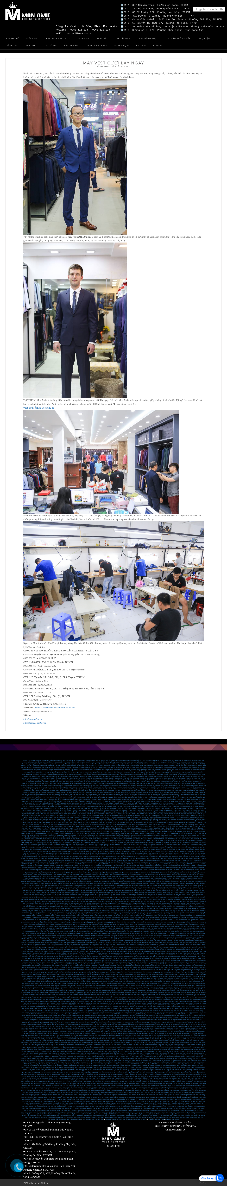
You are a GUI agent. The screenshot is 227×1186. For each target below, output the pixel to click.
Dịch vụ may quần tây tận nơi (58, 849)
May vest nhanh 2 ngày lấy (152, 874)
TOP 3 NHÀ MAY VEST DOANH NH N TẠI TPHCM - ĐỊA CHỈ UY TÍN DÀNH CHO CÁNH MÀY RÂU (113, 844)
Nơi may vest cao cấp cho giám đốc (169, 926)
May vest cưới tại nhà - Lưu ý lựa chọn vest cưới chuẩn (79, 760)
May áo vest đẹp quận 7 (49, 976)
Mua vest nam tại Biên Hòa (140, 1001)
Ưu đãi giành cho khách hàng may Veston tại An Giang (101, 1045)
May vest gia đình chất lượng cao (70, 878)
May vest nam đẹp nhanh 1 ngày (180, 913)
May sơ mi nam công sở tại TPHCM (160, 1074)
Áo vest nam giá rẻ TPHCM (191, 953)
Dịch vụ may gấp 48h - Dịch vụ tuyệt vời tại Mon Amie (171, 774)
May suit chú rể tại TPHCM (121, 906)
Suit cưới (148, 895)
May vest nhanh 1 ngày (73, 915)
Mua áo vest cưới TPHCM (187, 1004)
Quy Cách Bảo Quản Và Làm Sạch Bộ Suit (158, 772)
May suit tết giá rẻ (38, 890)
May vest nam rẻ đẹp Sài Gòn (51, 988)
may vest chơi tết (148, 888)
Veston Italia (95, 1008)
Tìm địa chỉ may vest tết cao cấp (120, 861)
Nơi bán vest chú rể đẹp (161, 1078)
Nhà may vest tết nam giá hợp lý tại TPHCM (42, 899)
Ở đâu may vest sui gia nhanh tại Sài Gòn (152, 867)
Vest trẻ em (35, 1078)
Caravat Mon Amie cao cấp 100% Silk (82, 769)
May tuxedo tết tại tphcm (125, 903)
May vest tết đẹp (131, 865)
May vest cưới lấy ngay (133, 901)
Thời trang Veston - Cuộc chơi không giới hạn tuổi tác (83, 1029)
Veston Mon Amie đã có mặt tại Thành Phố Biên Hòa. (152, 988)
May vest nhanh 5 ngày (106, 874)
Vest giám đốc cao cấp (108, 915)
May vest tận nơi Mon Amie (156, 853)
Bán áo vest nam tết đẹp (193, 858)
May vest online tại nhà (195, 847)
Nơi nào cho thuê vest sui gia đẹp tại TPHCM (186, 869)
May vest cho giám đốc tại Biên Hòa (144, 994)
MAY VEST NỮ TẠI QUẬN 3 (68, 1085)
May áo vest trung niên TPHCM (87, 1017)
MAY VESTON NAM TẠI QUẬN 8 (77, 1038)
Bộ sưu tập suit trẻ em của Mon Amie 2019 (157, 933)
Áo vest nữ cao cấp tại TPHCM (48, 1078)
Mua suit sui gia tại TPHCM (185, 1061)
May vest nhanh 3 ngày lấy (136, 874)
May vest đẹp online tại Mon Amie (73, 858)
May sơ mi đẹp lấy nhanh (37, 883)
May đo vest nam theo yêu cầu (115, 1020)
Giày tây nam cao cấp (84, 924)
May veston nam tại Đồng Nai (57, 1117)
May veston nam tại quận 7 (34, 1115)
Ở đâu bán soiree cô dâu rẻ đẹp (180, 1060)
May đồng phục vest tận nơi (140, 853)
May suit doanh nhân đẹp (165, 978)
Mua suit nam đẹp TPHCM (127, 1008)
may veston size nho (103, 1110)
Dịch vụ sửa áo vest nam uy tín (143, 956)
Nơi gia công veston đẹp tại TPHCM (85, 963)
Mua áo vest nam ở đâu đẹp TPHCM (122, 1017)
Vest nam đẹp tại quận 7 (127, 986)
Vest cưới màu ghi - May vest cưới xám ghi (169, 1088)
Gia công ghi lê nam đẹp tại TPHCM (65, 1026)
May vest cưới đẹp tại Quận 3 (51, 1036)
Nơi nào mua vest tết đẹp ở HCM (156, 858)
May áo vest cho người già (106, 1010)
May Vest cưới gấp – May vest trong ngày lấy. (156, 1090)
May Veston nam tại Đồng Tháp (108, 1111)
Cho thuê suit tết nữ (57, 910)
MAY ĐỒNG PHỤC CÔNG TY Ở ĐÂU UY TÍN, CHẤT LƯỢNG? (124, 797)
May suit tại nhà (32, 936)
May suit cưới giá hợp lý (105, 906)
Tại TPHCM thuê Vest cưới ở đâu (179, 1042)
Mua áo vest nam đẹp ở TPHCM (41, 1017)
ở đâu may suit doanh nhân (87, 892)
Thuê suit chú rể (34, 1065)
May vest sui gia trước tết (45, 872)
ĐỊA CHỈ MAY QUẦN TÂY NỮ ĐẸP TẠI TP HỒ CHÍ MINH (118, 1097)
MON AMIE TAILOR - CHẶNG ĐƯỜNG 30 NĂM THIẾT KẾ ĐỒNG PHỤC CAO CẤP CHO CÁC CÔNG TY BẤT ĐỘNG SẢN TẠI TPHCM (81, 831)
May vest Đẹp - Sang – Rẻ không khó (94, 1020)
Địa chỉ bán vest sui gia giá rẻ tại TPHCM (60, 881)
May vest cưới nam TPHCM (121, 1006)
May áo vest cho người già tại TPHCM (177, 981)
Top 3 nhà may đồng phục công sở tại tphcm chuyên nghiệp (102, 794)
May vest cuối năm (120, 901)
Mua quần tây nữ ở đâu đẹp (48, 1070)
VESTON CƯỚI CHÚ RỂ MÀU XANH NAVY (113, 1053)
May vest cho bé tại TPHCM (52, 865)
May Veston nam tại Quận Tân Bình (149, 1113)
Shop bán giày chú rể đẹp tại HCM (127, 1099)
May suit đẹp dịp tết (98, 888)
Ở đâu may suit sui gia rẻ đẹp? (161, 1060)
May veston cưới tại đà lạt (112, 1047)
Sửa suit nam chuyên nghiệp (176, 956)
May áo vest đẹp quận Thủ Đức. (56, 974)
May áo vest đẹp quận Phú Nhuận (76, 974)
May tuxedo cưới (141, 949)
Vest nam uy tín (62, 990)
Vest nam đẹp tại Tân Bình (186, 985)
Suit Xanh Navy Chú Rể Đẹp (145, 1069)
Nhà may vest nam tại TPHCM (134, 940)
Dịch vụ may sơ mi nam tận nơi (141, 849)
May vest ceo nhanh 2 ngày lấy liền (92, 913)
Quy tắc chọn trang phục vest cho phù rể (115, 776)
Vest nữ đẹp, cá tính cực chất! (123, 1079)
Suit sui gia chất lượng (58, 1063)
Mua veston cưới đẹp (152, 1015)
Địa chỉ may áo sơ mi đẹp (150, 945)
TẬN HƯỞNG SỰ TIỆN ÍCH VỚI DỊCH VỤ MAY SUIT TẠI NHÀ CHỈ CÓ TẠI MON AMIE (89, 826)
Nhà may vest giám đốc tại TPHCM (82, 922)
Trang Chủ (13, 38)
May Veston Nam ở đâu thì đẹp (84, 1044)
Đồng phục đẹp (96, 933)
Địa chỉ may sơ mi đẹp (185, 1001)
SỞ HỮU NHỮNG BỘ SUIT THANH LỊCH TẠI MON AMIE (41, 838)
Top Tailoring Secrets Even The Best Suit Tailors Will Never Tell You (116, 969)
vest (26, 1106)
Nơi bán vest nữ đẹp (188, 1079)
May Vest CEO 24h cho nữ (188, 851)
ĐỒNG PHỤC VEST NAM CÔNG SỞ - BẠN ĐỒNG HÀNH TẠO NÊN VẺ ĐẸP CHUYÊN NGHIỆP (97, 815)
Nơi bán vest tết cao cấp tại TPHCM (133, 860)
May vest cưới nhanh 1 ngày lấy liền (153, 913)
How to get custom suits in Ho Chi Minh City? (187, 969)
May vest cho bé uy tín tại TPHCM (126, 878)
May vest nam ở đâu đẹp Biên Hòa (68, 997)
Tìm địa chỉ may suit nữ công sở (154, 1056)
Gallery (141, 45)
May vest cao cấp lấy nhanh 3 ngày (88, 911)
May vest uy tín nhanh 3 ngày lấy (149, 911)
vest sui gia (161, 1104)
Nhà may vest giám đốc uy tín (187, 920)
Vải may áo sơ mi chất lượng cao (44, 965)
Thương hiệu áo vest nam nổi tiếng (93, 954)
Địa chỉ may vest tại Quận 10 (82, 931)
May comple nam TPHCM (88, 1003)
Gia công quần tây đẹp (111, 961)
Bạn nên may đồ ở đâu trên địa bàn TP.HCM (71, 1033)
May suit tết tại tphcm (160, 888)
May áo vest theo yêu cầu (192, 972)
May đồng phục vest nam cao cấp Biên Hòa (42, 994)
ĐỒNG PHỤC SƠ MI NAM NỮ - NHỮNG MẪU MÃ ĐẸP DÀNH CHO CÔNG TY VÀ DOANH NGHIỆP (160, 817)
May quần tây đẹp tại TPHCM (41, 944)
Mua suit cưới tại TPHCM (160, 899)
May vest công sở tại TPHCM (41, 911)
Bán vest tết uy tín (116, 860)
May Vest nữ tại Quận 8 (34, 1085)
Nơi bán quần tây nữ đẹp (61, 1079)
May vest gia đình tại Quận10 (91, 876)
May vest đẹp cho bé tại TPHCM (106, 878)
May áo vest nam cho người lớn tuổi (103, 1004)
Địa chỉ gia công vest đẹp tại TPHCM (39, 961)
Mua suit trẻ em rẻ (86, 1061)
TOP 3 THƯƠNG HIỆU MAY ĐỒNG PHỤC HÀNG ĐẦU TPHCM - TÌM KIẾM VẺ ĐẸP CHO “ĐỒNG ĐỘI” (139, 842)
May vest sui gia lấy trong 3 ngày (189, 872)
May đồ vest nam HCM (115, 981)
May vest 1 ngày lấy (178, 883)
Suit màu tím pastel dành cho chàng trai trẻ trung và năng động (52, 769)
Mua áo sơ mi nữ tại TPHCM (74, 1081)
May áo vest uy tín (152, 976)
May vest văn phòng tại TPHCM (146, 886)
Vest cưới (167, 913)
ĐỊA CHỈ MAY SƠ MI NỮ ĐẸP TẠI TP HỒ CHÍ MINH (151, 1097)
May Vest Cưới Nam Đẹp (187, 1094)
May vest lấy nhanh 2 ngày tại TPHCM (187, 911)
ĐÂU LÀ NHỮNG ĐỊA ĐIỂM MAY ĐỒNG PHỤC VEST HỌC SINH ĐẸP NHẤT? (116, 813)
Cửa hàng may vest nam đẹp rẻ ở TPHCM (182, 983)
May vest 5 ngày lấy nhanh (122, 883)
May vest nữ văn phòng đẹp (56, 886)
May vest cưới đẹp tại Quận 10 (69, 1036)
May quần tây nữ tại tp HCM (155, 1070)
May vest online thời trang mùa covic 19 (158, 847)
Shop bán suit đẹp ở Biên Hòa (87, 1001)
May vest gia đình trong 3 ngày (36, 876)
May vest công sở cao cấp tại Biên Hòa (99, 999)
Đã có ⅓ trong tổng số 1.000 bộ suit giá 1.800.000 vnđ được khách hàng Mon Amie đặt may (68, 767)
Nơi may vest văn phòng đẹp (112, 886)
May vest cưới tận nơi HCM (59, 936)
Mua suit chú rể (162, 1063)
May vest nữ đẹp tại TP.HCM (114, 1033)
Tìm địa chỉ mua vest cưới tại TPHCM (174, 894)
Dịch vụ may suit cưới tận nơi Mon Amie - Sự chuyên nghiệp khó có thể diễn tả (119, 760)
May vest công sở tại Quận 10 (117, 931)
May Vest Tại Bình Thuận (90, 1111)
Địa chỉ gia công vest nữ (188, 960)
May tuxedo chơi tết (38, 904)
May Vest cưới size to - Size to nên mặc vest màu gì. (92, 1051)
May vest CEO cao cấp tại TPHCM (35, 926)
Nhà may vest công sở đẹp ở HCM (135, 908)
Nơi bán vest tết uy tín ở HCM (176, 858)
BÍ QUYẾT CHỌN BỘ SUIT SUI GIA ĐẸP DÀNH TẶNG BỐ (76, 808)
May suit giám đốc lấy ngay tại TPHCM (180, 886)
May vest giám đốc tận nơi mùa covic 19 (124, 845)
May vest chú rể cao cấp (33, 903)
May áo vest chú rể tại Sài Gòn (133, 972)
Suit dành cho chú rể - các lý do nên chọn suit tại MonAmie (49, 1088)
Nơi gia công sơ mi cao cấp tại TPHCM (160, 961)
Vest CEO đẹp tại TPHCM (33, 919)
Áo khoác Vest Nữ (136, 1095)
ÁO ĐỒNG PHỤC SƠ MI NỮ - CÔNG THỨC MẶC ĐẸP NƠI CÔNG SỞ (137, 820)
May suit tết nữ (74, 904)
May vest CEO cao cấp (108, 926)
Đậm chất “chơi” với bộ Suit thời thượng (125, 788)
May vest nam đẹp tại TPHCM (72, 1015)
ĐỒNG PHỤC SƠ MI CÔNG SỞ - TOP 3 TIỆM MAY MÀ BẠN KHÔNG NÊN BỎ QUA (92, 820)
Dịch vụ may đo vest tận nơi (71, 853)
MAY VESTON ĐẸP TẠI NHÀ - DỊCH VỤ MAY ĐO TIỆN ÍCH (47, 842)
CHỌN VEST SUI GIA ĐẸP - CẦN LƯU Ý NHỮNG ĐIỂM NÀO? (123, 836)
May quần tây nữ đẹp (188, 1070)
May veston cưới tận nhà (49, 935)
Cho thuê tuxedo (46, 910)
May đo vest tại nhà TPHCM (94, 936)
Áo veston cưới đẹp (191, 956)
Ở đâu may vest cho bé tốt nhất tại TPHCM (42, 863)
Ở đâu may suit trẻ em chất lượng (88, 1060)
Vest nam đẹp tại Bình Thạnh (35, 986)
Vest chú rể (105, 894)
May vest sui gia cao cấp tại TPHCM (141, 861)
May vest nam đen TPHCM (104, 1006)
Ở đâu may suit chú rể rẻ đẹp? (36, 1061)
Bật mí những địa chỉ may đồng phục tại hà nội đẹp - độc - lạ (62, 788)
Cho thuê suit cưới (89, 910)
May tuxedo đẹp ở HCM (124, 951)
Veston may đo (154, 917)
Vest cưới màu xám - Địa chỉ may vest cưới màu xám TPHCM (138, 1088)
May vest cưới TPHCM (68, 1004)
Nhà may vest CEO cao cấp (91, 920)
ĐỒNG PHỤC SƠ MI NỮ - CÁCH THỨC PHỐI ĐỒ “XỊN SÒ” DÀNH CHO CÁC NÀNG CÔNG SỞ (52, 817)
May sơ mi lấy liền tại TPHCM (53, 883)
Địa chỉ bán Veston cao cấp (33, 1040)
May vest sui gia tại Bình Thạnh (150, 872)
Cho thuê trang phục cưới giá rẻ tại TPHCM (85, 881)
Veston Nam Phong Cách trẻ (181, 1115)
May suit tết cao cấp (60, 890)
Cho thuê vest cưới (64, 926)
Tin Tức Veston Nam (172, 1104)
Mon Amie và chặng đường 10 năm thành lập (89, 772)
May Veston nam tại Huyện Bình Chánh (59, 1113)
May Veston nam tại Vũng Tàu (181, 1111)
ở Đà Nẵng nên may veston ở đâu (55, 1049)
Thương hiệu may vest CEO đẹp (177, 919)
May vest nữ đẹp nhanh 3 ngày (108, 911)
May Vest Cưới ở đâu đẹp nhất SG (161, 1085)
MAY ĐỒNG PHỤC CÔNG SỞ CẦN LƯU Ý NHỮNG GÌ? (88, 803)
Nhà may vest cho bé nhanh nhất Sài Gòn (131, 870)
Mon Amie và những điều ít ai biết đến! (132, 770)
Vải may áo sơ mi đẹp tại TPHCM (64, 965)
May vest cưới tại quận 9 (157, 1054)
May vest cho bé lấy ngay (35, 879)
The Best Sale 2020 (58, 38)
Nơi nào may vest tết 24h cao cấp (71, 865)
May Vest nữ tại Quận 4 (155, 1083)
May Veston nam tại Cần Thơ (126, 1111)
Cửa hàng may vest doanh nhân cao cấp (93, 919)
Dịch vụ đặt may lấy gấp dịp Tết (66, 1035)
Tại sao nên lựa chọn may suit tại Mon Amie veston (69, 1031)
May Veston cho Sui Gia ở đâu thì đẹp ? (42, 1083)
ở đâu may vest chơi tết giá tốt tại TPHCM (63, 897)
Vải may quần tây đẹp (167, 965)
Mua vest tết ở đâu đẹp (139, 858)
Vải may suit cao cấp (107, 967)
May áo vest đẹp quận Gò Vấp (96, 974)
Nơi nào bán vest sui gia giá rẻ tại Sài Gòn (61, 870)
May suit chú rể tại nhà (136, 906)
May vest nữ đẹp (80, 1104)
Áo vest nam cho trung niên (87, 953)
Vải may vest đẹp (173, 967)
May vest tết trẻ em (187, 899)
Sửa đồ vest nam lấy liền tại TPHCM (171, 953)
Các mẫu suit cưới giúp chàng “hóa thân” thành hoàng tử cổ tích (100, 774)
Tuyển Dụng (122, 45)
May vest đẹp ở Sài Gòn (54, 1004)
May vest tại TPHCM (44, 936)
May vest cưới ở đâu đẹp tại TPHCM (38, 1022)
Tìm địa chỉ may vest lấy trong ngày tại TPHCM (181, 865)
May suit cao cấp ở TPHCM (36, 979)
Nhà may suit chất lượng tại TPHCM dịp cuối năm (70, 899)
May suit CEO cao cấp (183, 922)
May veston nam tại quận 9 (185, 1113)
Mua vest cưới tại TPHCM (92, 899)
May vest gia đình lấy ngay (36, 878)
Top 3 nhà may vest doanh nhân (196, 844)
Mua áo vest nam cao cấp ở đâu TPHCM (174, 1013)
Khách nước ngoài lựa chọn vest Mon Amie (182, 933)
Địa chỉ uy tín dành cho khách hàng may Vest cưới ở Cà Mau (126, 1044)
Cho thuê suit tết (108, 890)
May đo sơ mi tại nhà (100, 854)
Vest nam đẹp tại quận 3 (187, 986)
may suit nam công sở (194, 1058)
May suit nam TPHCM (84, 1008)
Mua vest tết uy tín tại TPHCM (101, 860)
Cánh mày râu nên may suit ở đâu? (146, 1031)
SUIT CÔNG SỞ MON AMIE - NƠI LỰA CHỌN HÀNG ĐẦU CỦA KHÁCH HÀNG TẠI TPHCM (70, 801)
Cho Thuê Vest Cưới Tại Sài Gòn (187, 1101)
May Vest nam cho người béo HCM (77, 983)
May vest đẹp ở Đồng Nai (172, 992)
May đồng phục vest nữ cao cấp (162, 1017)
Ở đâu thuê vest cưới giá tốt (33, 1036)
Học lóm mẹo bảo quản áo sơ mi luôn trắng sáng (139, 1028)
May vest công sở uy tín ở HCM (190, 910)
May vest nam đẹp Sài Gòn (111, 988)
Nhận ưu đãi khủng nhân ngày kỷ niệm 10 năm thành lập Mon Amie (93, 783)
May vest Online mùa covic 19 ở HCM (37, 847)
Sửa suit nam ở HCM (167, 954)
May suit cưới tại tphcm (161, 904)
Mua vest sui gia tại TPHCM (152, 870)
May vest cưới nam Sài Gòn (183, 979)
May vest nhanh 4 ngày (120, 874)
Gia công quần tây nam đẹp (181, 1026)
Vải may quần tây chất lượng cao (134, 965)
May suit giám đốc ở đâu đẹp (147, 892)
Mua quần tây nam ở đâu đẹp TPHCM (49, 1003)
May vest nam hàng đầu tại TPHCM (131, 938)
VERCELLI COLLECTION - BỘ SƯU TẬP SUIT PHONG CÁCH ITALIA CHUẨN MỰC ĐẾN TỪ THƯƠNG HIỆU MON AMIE (127, 799)
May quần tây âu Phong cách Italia (182, 1069)
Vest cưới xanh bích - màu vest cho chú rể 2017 (130, 1092)
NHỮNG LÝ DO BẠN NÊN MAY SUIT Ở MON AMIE (69, 844)
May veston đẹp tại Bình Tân (192, 1049)
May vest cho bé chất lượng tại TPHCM (76, 879)
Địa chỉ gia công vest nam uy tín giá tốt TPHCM (66, 1024)
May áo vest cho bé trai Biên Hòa (40, 995)
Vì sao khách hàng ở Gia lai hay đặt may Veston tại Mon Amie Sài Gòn (179, 1047)
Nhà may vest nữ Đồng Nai (98, 992)
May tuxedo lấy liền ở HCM (183, 947)
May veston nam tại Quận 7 (163, 929)
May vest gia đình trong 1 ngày (55, 876)
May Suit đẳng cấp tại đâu (66, 1044)
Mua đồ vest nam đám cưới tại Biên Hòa (167, 994)
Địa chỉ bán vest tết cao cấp (153, 860)
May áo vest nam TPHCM (111, 954)
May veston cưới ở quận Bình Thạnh (58, 1054)
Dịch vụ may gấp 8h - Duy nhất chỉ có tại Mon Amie (87, 776)
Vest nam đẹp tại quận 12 (51, 986)
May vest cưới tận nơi (143, 936)
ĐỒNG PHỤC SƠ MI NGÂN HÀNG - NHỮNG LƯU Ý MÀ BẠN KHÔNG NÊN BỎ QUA (105, 817)
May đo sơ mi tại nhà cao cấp (65, 854)
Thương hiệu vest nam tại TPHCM (146, 1011)
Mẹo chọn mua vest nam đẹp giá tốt (65, 1083)
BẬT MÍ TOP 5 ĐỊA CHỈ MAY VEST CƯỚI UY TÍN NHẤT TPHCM (183, 838)
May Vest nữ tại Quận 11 (170, 1083)
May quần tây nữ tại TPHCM (144, 1008)
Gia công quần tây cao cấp (95, 961)
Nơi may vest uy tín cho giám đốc (191, 926)
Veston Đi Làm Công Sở (129, 1069)
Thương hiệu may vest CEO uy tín (110, 920)
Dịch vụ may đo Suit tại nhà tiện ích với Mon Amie (48, 785)
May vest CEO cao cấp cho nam (170, 851)
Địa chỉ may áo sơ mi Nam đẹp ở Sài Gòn (93, 1095)
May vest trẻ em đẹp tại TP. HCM (148, 1033)
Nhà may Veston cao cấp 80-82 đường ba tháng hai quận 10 (140, 1040)
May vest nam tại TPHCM (55, 949)
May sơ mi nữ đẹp (32, 947)
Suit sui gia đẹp (46, 1063)
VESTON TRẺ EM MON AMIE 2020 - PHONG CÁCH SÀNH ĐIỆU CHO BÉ (180, 820)
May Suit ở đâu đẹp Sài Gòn (102, 979)
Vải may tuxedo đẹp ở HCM (52, 951)
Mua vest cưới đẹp (84, 1036)
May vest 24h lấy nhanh (52, 885)
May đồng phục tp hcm (172, 1119)
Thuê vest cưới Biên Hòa (156, 997)
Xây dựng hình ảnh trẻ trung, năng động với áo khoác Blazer (47, 792)
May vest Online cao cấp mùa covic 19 (134, 847)
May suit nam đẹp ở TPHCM (53, 979)
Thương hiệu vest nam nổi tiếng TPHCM (103, 940)
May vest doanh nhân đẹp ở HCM (95, 917)
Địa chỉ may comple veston (104, 958)
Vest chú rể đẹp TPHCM (172, 1004)
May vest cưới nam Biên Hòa (124, 994)
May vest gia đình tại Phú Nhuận (162, 876)
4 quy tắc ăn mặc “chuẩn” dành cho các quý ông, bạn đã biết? (164, 790)
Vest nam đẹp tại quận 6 (142, 986)
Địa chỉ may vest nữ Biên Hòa (180, 999)
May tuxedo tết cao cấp (165, 903)
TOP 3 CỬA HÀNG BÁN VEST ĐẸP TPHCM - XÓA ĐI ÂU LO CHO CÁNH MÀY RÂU (149, 840)
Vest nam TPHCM (37, 953)
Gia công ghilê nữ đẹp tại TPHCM (86, 1026)
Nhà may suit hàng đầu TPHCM (183, 978)
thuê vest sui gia (117, 1104)
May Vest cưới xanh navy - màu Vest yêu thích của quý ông (42, 1094)
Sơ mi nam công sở (32, 1076)
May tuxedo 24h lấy (63, 904)
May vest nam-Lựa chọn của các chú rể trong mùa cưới (107, 1028)
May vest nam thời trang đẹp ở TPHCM (150, 1019)
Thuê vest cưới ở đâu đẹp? (100, 931)
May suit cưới (149, 904)
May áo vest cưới (166, 972)
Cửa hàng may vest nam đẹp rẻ (46, 1013)
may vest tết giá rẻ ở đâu (135, 888)
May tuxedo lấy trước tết (194, 903)
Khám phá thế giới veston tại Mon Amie (137, 1035)
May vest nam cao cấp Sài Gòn (93, 988)
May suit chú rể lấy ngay (165, 906)
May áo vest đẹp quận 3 (109, 976)
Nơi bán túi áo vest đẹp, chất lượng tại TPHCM (180, 1022)
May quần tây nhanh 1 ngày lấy (152, 881)
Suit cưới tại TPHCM (158, 895)
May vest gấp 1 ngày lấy (174, 1079)
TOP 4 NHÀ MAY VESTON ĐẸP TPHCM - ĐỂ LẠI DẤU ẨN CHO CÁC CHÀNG (179, 833)
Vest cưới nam (128, 956)
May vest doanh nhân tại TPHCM (176, 928)
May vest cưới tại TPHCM (93, 901)
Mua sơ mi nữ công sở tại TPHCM (97, 1074)
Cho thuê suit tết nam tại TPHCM (73, 910)
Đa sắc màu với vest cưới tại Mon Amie (174, 1019)
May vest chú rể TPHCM (157, 1004)
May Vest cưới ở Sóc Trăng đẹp (154, 1044)
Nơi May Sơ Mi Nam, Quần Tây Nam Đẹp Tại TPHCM (112, 1083)
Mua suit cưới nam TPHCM (130, 978)
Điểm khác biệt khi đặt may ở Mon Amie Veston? (154, 765)
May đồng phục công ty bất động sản (74, 942)
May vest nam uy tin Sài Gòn (128, 988)
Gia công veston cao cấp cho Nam (128, 1024)
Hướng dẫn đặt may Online (60, 1103)
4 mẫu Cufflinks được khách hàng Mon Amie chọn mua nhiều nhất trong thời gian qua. (95, 770)
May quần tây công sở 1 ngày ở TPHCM (130, 881)
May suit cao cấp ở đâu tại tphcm (71, 894)
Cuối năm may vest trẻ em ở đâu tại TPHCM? (185, 908)
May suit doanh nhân (193, 928)
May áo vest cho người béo (138, 1006)
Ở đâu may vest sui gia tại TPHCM (129, 867)
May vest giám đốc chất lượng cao (91, 915)
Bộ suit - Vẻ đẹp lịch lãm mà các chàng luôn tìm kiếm (60, 772)
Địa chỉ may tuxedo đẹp (104, 1017)
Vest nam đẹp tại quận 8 (112, 986)
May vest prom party (137, 933)
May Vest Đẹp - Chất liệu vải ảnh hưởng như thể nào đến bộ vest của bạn (154, 1081)
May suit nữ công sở (180, 1058)
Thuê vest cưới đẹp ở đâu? (42, 1038)
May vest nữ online (188, 856)
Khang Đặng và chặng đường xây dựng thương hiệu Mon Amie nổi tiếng (115, 769)
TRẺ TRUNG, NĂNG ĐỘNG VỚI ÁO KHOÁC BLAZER (53, 815)
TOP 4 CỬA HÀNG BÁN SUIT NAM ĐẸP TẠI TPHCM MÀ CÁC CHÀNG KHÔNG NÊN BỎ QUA (150, 828)
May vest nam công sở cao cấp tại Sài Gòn (47, 985)
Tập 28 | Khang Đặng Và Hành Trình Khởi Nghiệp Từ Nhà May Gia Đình (165, 770)
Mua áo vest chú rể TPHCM (87, 1006)
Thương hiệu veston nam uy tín (122, 958)
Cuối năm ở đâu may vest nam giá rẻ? (113, 908)
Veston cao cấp (147, 938)
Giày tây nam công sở (181, 924)
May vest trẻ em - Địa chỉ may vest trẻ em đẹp (148, 1051)
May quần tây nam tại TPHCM (105, 929)
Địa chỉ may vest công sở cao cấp (39, 908)
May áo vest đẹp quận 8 (34, 976)
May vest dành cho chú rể (57, 917)
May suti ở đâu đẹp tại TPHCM (36, 1006)
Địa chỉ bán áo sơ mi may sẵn (60, 944)
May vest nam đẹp (193, 919)
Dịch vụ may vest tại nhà (156, 854)
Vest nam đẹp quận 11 (66, 986)
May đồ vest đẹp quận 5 (187, 970)
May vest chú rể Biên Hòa (156, 1001)
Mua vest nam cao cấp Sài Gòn (116, 985)
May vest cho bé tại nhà (179, 878)
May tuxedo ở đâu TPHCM (53, 1006)
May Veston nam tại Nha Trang (163, 1111)
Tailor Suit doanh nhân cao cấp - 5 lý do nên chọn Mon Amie (81, 785)
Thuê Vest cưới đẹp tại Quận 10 (123, 1042)
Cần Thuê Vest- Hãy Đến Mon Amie (131, 1106)
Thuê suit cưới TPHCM (65, 978)
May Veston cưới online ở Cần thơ (75, 1045)
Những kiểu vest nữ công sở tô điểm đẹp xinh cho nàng (186, 779)
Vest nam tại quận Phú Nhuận (113, 1117)
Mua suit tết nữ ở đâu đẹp (122, 899)
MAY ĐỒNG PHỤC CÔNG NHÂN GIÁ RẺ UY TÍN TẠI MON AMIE (170, 803)
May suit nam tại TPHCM (49, 940)
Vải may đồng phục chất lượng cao (175, 963)
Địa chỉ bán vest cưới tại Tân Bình (49, 1051)
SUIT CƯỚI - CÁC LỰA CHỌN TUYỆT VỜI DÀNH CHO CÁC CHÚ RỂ (73, 811)
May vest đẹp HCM (80, 970)
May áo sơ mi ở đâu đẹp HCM (159, 944)
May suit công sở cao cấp (180, 906)
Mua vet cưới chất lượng (128, 1036)
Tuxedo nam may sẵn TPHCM (89, 949)
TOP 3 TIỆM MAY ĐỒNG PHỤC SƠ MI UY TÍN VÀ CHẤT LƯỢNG (145, 815)
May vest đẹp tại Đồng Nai (53, 1047)
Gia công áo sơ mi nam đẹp (105, 1026)
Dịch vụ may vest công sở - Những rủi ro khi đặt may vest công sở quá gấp (91, 778)
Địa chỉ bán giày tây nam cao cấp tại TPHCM (41, 924)
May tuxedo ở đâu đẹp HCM (72, 949)
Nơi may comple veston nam (55, 958)
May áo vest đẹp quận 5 (79, 976)
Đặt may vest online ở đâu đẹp (35, 858)
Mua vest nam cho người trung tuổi (73, 1010)
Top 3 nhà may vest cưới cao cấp (34, 845)
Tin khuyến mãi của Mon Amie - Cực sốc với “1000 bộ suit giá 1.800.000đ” (51, 783)
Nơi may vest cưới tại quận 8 (173, 1054)
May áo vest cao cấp (178, 972)
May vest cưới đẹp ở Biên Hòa (95, 1049)
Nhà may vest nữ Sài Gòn (141, 1010)
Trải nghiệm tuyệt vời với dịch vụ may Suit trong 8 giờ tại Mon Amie (183, 788)
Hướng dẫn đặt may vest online (54, 858)
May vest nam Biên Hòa (190, 997)
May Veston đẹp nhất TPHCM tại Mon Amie (109, 1040)
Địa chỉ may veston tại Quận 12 (98, 1054)
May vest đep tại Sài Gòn (67, 970)
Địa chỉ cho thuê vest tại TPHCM (141, 958)
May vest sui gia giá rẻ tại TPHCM (158, 863)
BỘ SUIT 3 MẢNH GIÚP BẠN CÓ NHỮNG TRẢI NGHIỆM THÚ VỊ (117, 801)
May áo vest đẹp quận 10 (187, 974)
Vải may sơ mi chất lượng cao (182, 965)
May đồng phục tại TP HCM (114, 1119)
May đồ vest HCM (130, 1011)
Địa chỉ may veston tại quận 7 (190, 1054)
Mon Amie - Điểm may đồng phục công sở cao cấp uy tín (59, 797)
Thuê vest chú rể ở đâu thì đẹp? (124, 1078)
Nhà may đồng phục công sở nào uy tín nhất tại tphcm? (147, 785)
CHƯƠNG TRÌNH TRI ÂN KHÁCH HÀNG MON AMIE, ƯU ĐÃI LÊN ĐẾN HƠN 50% (88, 845)
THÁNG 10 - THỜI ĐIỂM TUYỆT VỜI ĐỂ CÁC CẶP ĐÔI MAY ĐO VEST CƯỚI (87, 842)
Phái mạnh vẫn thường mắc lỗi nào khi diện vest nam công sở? (151, 779)
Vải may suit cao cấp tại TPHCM (63, 967)
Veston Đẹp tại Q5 (106, 1104)
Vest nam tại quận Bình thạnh (180, 1117)
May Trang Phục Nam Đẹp (110, 1081)
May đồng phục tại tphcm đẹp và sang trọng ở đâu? (179, 792)
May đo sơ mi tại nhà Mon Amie (84, 854)
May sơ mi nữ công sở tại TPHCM (139, 1074)
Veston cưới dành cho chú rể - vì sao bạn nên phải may (142, 1053)
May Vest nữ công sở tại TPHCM (90, 1076)
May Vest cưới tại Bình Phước (95, 1047)
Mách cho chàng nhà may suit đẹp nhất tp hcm (63, 790)
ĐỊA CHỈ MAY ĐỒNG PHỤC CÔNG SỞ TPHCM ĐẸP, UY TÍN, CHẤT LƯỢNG (166, 797)
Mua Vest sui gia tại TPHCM (66, 1078)
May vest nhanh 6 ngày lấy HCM (103, 883)
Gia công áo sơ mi (136, 1026)
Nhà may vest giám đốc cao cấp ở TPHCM (69, 920)
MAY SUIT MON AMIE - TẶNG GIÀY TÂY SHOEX (73, 838)
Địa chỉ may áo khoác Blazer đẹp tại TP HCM (76, 1099)
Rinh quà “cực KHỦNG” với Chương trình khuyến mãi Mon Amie (158, 783)
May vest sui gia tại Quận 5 (113, 872)
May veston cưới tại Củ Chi (68, 1051)
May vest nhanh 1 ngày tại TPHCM (55, 915)
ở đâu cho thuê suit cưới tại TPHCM (135, 897)
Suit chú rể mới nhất (125, 1065)
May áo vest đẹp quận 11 (171, 974)
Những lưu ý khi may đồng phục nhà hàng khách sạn (115, 785)
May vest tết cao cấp (119, 865)
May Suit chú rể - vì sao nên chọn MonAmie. (172, 1053)
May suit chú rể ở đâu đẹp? (77, 1065)
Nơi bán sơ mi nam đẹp (107, 1079)
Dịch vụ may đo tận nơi (87, 853)
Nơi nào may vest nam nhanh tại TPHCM (63, 869)
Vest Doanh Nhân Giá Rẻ (113, 1069)
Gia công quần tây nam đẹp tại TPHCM (76, 961)
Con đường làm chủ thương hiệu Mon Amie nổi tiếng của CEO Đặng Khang (47, 770)
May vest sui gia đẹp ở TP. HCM (168, 1033)
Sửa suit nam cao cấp (39, 958)
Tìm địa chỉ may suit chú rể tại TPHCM (107, 895)
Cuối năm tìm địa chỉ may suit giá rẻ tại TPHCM (87, 908)
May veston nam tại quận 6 (51, 1115)
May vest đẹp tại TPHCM (39, 949)
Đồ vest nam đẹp (155, 953)
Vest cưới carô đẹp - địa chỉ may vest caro (107, 1088)
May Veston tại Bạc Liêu (101, 1044)
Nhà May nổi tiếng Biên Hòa (48, 1001)
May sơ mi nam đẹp (62, 945)
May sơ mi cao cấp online (113, 856)
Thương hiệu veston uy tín (128, 920)
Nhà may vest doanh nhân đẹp (62, 922)
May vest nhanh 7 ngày (76, 874)
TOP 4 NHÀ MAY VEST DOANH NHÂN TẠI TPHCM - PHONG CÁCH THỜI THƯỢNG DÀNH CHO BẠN (125, 833)
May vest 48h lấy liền (38, 885)
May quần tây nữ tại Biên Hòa (193, 995)
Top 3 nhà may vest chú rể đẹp (54, 845)
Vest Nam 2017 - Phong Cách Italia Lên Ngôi (180, 1106)
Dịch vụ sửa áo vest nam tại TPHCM (42, 956)
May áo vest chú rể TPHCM (70, 1006)
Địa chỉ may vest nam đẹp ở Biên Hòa (140, 999)
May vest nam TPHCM (118, 979)
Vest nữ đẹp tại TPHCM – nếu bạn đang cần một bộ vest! (53, 1074)
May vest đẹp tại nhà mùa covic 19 (173, 845)
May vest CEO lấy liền (127, 917)
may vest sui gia (128, 1104)
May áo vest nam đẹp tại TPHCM (191, 958)
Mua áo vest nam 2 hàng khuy (52, 1019)
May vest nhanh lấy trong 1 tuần (47, 874)
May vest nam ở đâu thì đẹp (184, 1003)
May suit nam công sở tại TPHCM (164, 1058)
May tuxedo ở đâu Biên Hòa (75, 995)
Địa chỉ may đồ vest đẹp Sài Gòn (124, 970)
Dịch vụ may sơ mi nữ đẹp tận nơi (121, 849)
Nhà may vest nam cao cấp (170, 985)
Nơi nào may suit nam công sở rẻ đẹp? (64, 1058)
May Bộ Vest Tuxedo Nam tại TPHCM (121, 1110)
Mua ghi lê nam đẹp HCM (184, 1010)
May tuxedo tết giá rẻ (139, 903)
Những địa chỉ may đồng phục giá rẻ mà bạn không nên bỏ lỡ (103, 795)
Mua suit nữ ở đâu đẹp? (183, 1065)
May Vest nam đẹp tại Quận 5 (41, 1056)
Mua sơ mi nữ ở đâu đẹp (82, 1070)
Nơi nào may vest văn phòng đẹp (174, 885)
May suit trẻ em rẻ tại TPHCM (130, 1061)
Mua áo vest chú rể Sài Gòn (149, 979)
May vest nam (173, 1078)
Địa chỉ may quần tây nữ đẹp (35, 942)
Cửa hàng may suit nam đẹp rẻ (148, 978)
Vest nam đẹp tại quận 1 (34, 988)
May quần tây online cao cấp (46, 856)
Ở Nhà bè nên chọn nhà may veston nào (136, 1049)
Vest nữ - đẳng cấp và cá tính (150, 1079)
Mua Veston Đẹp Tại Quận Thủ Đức (90, 1108)
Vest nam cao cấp (192, 945)
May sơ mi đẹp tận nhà (113, 854)
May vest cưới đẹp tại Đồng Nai (114, 1049)
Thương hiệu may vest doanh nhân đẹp (155, 919)
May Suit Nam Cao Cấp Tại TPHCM (53, 1067)
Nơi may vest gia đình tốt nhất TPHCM (86, 870)
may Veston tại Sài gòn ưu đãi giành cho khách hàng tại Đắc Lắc (139, 1047)
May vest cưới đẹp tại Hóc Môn (158, 1049)
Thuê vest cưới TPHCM (91, 1010)
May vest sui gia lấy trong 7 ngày (169, 872)
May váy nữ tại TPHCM (156, 1010)
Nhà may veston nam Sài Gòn (86, 958)
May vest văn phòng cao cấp (94, 886)
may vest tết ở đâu (121, 888)
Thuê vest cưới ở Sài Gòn (157, 981)
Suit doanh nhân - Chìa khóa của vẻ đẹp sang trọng (111, 767)
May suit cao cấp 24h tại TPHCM (91, 894)
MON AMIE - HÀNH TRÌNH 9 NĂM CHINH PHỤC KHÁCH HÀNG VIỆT (69, 819)
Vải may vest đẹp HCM (139, 967)
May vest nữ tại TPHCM (175, 931)
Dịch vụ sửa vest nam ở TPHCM (139, 953)
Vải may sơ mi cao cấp (33, 967)
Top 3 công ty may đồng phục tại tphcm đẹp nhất (108, 786)
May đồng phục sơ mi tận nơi (103, 853)
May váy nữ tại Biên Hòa (141, 997)
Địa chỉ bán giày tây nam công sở (164, 924)
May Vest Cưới (47, 1103)
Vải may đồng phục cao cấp (195, 963)
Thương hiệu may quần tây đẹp (54, 942)
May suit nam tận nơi (134, 935)
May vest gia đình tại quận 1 (35, 865)
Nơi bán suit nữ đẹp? (156, 1065)
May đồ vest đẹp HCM (98, 972)
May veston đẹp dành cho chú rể (136, 922)
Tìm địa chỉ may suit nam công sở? (174, 1056)
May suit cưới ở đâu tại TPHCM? (178, 904)
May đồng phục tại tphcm (96, 1086)
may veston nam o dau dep (68, 1110)
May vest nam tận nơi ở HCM (76, 936)
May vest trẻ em (94, 944)
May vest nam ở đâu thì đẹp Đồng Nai (164, 990)
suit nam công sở (32, 1060)
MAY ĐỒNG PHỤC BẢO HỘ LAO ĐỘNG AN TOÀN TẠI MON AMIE (124, 806)
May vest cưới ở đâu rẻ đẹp (92, 1019)
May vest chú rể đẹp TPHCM (155, 1006)
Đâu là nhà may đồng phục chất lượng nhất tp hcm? (81, 792)
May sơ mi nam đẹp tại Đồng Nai (79, 992)
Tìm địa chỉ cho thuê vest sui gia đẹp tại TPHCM (79, 867)
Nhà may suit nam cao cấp (105, 1015)
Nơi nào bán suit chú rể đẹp (176, 1063)
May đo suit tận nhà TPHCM (184, 935)
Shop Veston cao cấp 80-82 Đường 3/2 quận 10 (172, 1040)
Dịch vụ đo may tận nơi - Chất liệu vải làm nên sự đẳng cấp (45, 761)
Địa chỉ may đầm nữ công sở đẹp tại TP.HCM (103, 1099)
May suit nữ (89, 1067)
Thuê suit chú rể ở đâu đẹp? (82, 1063)
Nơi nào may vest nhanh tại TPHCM (40, 869)
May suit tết (71, 888)
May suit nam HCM (97, 978)
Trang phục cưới (183, 861)
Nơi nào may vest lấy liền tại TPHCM (112, 869)
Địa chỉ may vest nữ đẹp (195, 1076)
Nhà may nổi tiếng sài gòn (121, 1015)
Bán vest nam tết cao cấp (32, 861)
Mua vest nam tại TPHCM (104, 1003)
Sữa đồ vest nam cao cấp (119, 960)
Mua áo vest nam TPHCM (89, 1015)
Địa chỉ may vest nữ (180, 938)
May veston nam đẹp (120, 922)
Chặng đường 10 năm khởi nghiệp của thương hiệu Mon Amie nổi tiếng (124, 772)
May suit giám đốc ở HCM (104, 928)
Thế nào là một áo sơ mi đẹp (185, 1081)
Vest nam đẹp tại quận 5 (157, 986)
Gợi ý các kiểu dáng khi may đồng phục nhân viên (135, 794)
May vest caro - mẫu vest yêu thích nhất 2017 (80, 1088)
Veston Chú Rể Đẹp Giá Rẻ (163, 1069)
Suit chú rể (168, 895)
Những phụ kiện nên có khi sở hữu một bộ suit (76, 933)
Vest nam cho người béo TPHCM (74, 1011)
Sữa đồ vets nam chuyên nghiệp (73, 960)
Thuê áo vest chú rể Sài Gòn (114, 972)
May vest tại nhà (169, 854)
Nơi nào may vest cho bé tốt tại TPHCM (136, 869)
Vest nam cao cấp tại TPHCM (79, 926)
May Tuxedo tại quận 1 (113, 1056)
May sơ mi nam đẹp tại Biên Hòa (189, 994)
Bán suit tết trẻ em (139, 890)
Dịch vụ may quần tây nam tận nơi (39, 849)
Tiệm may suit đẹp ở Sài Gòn (47, 1028)
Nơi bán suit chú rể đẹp (115, 1063)
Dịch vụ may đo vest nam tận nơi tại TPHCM (105, 851)
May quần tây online (76, 856)
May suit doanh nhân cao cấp (34, 1015)
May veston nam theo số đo (141, 1110)
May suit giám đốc (118, 928)
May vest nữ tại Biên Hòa (32, 1001)
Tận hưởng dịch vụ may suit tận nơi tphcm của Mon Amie (81, 763)
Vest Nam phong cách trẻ (93, 1104)
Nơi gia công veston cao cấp (45, 963)
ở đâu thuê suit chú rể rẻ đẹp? (55, 1061)
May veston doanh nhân (70, 928)
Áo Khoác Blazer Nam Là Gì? (153, 1101)
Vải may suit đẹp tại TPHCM (81, 967)
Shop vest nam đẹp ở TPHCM (124, 1010)
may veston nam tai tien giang (144, 1111)
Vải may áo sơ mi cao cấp (82, 965)
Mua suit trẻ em (97, 1061)
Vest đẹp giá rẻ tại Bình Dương (188, 1108)
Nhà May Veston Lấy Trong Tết (36, 978)
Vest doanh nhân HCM (33, 981)
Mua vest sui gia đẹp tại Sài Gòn (170, 870)
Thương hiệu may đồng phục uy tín (115, 942)
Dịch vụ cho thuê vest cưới (112, 1106)
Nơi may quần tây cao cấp (164, 940)
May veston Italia (188, 1008)
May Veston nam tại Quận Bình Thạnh (105, 1113)
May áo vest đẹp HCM (39, 974)
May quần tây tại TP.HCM (130, 1033)
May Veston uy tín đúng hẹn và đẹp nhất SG (173, 1038)
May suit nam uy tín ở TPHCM (71, 979)
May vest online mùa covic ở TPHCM (59, 847)
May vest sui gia (71, 917)
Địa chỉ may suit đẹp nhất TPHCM (100, 1090)
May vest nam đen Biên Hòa (64, 994)
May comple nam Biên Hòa (104, 997)
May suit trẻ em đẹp (163, 1061)
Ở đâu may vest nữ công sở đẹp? (49, 1076)
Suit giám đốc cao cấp (191, 890)
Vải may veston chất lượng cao (123, 967)
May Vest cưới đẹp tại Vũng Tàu (36, 1047)
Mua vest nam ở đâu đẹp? (113, 1070)
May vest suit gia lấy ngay (188, 870)
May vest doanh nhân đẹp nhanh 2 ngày (68, 913)
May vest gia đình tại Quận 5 (109, 876)
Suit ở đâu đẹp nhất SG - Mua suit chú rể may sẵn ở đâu (61, 1069)
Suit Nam (127, 1095)
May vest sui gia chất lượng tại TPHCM (120, 863)
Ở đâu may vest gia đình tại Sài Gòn (176, 867)
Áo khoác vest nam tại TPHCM (168, 945)
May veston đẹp (122, 949)
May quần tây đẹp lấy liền (187, 881)
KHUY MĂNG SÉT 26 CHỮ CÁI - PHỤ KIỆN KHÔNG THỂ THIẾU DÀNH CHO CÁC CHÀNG (163, 801)
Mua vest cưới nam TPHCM (57, 1008)
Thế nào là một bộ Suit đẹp (102, 1085)
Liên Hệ (158, 45)
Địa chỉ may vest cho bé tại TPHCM (37, 881)
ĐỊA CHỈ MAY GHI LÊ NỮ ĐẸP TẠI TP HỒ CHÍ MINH (85, 1097)
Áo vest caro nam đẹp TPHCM (162, 1008)
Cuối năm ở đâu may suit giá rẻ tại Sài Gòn (158, 908)
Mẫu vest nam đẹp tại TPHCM (52, 953)
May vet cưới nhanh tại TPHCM (161, 1036)
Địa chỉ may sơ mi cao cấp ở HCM (179, 944)
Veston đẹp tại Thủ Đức (72, 1108)
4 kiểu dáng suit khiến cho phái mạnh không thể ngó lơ (107, 781)
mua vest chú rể (45, 407)
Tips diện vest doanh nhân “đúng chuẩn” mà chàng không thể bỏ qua (70, 781)
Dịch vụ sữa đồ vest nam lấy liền (155, 960)
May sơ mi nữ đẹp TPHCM (95, 945)
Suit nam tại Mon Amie (187, 1067)
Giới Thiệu (32, 38)
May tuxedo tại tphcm (180, 903)
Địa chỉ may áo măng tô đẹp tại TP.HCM (54, 1101)
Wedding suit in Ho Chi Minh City (86, 969)
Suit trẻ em (173, 1061)
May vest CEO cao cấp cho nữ (151, 851)
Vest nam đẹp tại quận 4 (172, 986)
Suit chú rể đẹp (136, 1065)
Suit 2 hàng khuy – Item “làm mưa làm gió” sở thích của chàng (96, 790)
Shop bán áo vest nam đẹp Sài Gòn (95, 985)
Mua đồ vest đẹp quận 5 (171, 970)
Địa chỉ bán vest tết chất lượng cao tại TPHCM (63, 860)
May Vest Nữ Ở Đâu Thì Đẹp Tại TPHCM (167, 1094)
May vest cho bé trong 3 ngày (162, 878)
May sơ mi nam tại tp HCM (48, 1072)
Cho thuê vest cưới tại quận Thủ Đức (53, 1108)
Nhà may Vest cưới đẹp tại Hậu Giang (154, 1045)
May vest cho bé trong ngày (145, 878)
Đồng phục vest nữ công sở (35, 951)
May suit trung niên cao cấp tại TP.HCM (183, 1029)
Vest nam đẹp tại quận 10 (81, 986)
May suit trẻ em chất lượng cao (112, 1061)
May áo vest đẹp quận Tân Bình (115, 974)
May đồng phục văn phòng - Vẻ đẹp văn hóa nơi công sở (113, 792)
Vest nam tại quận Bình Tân (147, 1117)
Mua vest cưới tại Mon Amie (59, 1038)
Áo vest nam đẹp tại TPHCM (112, 938)
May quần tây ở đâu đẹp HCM (95, 942)
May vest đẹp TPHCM (93, 970)
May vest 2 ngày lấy (166, 883)
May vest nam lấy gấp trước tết (85, 1035)
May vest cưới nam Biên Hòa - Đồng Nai (152, 992)
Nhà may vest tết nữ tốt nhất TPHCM (177, 897)
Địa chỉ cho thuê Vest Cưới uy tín (158, 1042)
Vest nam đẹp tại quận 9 (97, 986)
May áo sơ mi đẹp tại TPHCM (172, 958)
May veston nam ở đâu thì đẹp (85, 1106)
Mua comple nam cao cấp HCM (114, 1011)
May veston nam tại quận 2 (117, 1115)
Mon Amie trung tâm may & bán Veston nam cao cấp (80, 1040)
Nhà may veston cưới (70, 958)
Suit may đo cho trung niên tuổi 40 (161, 1029)
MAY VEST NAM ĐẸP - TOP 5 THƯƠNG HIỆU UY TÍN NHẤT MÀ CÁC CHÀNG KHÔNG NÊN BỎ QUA (93, 835)
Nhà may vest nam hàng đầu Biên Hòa (60, 999)
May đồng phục (127, 1119)
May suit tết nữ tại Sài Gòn (103, 904)
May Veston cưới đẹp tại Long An (75, 1049)
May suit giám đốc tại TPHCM (129, 892)
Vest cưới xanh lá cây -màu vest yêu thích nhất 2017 (160, 1092)
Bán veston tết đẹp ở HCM (169, 860)
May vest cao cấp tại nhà (182, 854)
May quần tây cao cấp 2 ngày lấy (108, 881)
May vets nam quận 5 (54, 938)
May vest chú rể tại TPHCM (178, 901)
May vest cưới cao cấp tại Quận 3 (77, 1056)
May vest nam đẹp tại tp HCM (107, 1072)
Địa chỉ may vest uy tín (39, 970)
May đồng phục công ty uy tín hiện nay (136, 928)
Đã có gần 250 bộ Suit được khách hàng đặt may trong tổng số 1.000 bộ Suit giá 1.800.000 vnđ (54, 774)
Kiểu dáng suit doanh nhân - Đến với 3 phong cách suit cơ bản (142, 781)
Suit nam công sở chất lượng (85, 1058)
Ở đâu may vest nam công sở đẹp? (70, 1076)
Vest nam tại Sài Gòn (150, 940)
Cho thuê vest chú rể (34, 910)
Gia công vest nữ (195, 1026)
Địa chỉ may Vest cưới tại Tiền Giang (177, 1045)
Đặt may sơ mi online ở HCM (129, 856)
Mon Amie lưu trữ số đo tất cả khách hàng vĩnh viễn (110, 1035)
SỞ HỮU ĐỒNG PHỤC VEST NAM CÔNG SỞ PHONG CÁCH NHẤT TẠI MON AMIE (68, 813)
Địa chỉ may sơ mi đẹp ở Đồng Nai (59, 992)
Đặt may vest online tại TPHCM (93, 858)
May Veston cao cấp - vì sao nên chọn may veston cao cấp (98, 1092)
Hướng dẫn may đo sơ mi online (148, 856)
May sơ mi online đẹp (165, 856)
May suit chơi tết (110, 888)
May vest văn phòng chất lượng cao (75, 886)
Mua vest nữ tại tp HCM (32, 1070)
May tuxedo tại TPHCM (183, 949)
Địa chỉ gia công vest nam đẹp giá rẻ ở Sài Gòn (110, 1022)
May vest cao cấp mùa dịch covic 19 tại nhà (149, 845)
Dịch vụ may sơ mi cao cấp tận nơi (78, 849)
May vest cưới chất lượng (178, 1036)
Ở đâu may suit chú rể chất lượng (68, 1060)
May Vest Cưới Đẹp (52, 1095)
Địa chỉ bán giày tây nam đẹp (100, 924)
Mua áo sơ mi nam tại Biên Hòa (106, 994)
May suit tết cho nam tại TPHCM (121, 904)
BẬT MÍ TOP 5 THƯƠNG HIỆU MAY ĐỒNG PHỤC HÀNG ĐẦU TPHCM (143, 838)
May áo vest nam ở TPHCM (140, 1004)
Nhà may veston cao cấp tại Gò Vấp (36, 1054)
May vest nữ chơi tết (35, 901)
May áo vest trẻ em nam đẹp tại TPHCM (145, 1104)
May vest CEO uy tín (52, 926)
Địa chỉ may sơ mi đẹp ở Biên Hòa (174, 995)
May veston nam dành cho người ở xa (71, 1111)
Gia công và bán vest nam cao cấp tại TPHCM (152, 1024)
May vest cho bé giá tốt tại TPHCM (54, 879)
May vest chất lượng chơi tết (58, 888)
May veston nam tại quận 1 (134, 1115)
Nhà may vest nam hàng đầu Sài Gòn (138, 983)
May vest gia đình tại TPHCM (73, 876)
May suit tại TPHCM (87, 979)
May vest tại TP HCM (98, 1119)
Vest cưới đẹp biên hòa (171, 1001)
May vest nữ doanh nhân (113, 919)
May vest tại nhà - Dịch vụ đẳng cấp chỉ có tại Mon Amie (183, 763)
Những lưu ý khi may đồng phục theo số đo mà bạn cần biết (157, 778)
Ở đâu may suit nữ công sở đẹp (104, 1058)
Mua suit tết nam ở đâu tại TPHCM (141, 899)
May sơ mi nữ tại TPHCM (32, 1072)
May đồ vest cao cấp (85, 972)
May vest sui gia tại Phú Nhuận (131, 872)
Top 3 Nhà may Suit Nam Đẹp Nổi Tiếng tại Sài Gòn (43, 1044)
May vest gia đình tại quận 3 (127, 876)
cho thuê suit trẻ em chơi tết (94, 890)
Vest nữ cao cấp (108, 945)
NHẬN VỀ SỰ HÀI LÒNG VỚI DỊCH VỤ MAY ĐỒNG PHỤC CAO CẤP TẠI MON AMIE (117, 804)
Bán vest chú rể (135, 910)
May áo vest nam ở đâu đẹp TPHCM (79, 981)
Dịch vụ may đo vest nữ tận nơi (82, 851)
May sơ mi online (177, 856)
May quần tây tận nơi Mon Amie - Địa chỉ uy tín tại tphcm (150, 761)
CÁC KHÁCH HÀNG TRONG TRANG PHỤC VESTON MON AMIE (166, 822)
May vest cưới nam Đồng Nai (39, 992)
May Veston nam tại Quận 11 (168, 1113)
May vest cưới (81, 901)
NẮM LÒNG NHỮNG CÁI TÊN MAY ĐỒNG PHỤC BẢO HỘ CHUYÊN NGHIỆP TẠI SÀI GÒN (171, 806)
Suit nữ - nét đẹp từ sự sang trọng (170, 1067)
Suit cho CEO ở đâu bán (48, 892)
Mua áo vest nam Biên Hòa (120, 999)
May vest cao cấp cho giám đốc (109, 1008)
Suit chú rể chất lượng (112, 1065)
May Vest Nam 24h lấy (35, 1103)
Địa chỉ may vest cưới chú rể (109, 1019)
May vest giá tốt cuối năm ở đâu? (51, 901)
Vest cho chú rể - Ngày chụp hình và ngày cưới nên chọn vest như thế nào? (150, 776)
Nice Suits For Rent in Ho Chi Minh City (136, 974)
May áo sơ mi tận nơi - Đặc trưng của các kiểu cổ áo (79, 761)
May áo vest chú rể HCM (133, 979)
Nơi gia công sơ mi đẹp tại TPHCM (182, 961)
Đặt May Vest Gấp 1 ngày (170, 1101)
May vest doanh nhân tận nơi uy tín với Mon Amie (157, 760)
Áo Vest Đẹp (187, 976)
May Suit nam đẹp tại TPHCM (125, 1067)
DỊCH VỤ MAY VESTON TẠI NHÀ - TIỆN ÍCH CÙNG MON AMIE (133, 826)
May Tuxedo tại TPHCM (93, 951)
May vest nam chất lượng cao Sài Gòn (72, 988)
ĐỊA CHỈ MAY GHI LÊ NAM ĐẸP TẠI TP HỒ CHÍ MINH (53, 1097)
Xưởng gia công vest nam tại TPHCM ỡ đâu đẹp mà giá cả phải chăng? (145, 1022)
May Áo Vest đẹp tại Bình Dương (86, 1083)
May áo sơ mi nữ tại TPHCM (185, 1015)
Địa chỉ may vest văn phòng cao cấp (104, 885)
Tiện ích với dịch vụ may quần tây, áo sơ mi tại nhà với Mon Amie (114, 761)
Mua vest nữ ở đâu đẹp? (97, 1070)
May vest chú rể (164, 901)
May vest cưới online (108, 901)
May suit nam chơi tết (138, 904)
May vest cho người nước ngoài (100, 935)
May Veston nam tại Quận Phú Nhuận (82, 1113)
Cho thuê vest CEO (36, 853)
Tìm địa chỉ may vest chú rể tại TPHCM (39, 895)
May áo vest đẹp (163, 976)
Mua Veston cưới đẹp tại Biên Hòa (68, 1001)
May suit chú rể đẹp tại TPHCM (82, 978)
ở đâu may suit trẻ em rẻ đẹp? (108, 1060)
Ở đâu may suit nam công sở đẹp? (124, 1058)
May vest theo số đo (173, 1110)
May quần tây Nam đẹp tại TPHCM (69, 1095)
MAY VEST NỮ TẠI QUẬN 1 (85, 1085)
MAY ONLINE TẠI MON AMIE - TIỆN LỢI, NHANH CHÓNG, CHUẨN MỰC (173, 808)
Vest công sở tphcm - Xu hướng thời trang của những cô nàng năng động (70, 779)
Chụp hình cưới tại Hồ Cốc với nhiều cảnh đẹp (156, 1103)
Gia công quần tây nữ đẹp (164, 1026)
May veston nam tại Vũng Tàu (94, 1117)
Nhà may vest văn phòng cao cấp (36, 886)
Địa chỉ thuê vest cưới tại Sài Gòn (159, 1035)
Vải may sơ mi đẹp (46, 967)
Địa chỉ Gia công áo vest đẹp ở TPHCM (42, 1026)
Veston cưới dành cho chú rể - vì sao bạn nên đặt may (76, 1094)
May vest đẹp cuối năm (69, 901)
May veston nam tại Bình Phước (38, 1117)
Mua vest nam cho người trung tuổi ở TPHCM (136, 981)
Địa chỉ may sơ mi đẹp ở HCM (77, 945)
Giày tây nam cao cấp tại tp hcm (190, 1099)
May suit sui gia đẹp (35, 1063)
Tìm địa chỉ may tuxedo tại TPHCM (61, 895)
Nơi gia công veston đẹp (136, 963)
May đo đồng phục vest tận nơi (122, 853)
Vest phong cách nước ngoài (110, 1108)
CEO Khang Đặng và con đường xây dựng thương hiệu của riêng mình (157, 769)
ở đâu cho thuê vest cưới (117, 897)
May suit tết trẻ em (198, 886)
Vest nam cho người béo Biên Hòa (123, 997)
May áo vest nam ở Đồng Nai (115, 992)
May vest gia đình (183, 874)
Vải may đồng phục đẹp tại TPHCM (154, 963)
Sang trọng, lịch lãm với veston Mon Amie (155, 931)
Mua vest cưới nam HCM (48, 981)
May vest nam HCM (62, 981)
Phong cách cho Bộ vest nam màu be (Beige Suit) (129, 1101)
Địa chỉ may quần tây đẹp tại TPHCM (137, 942)
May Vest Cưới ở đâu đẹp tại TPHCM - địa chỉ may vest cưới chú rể (130, 1085)
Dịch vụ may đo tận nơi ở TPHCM (52, 853)
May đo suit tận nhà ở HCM (118, 935)
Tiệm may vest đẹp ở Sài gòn (37, 1004)
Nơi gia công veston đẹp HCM (105, 963)
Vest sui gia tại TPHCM (124, 933)
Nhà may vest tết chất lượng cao (49, 861)
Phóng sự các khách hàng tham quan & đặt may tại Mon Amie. (145, 767)
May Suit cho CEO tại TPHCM (52, 894)
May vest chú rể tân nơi (34, 935)
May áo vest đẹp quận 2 (124, 976)
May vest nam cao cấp (131, 1020)
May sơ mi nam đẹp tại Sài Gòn (188, 1011)
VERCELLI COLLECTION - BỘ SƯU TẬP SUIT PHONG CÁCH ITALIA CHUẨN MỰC (115, 819)
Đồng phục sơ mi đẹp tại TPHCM (37, 938)
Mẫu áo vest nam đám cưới (70, 953)
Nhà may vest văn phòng (129, 886)
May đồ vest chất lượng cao (53, 972)
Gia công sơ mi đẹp (30, 963)
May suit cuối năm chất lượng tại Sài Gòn (48, 906)
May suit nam (81, 917)
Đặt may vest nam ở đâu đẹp (40, 954)
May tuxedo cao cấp (50, 904)
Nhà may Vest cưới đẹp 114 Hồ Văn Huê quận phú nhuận (50, 1042)
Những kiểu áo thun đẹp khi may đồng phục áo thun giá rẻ (181, 785)
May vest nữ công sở (174, 888)
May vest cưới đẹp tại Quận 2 (96, 1056)
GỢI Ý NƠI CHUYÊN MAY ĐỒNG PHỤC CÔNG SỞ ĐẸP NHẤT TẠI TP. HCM (160, 811)
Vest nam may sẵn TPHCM (185, 951)
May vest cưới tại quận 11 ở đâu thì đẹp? (120, 1054)
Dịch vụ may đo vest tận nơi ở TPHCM (130, 851)
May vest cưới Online (193, 1036)
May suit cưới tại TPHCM (137, 1015)
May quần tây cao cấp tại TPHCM (189, 942)
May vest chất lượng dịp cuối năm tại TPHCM (70, 903)
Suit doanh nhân (177, 1008)
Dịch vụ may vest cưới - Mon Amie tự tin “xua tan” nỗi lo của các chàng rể (48, 778)
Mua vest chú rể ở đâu (107, 899)
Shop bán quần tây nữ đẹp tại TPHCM (36, 1081)
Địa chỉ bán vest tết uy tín (185, 860)
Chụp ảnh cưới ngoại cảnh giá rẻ (180, 1103)
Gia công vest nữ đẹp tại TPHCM (85, 1022)
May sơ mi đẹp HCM (61, 947)
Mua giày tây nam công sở (146, 924)
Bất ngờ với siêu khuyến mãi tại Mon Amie (126, 783)
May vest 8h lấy (119, 879)
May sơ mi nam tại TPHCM (84, 938)
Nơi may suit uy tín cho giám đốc (125, 926)
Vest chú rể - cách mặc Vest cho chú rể (174, 1051)
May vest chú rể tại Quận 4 (59, 1056)
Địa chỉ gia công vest (57, 961)
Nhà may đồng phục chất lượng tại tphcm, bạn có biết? (173, 786)
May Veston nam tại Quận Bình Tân (127, 1113)
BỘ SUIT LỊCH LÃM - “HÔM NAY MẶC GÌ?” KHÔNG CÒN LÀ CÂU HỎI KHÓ (175, 826)
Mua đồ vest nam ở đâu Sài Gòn (159, 983)
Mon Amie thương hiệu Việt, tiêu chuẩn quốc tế (170, 1031)
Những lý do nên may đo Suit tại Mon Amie (150, 788)
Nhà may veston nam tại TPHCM (103, 922)
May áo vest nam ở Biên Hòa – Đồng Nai (110, 990)
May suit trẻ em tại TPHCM (148, 1061)
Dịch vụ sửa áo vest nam (160, 956)
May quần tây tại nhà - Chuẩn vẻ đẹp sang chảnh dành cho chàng (45, 763)
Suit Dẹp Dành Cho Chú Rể (150, 1095)
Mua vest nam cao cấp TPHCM (53, 1015)
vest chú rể (29, 407)
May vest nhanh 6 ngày (91, 874)
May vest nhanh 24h (63, 874)
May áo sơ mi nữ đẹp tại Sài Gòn (139, 944)
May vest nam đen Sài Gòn (166, 979)
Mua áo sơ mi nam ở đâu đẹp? (92, 1081)
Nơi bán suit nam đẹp (169, 1065)
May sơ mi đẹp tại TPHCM (47, 929)
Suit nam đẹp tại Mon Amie (151, 1067)
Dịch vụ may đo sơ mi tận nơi (159, 849)
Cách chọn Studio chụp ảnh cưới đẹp (131, 1103)
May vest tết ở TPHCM (88, 865)
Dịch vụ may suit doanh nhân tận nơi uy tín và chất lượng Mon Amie (42, 760)
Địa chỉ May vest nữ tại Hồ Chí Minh (63, 1104)
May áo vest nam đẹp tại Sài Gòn (135, 985)
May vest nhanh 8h (130, 879)
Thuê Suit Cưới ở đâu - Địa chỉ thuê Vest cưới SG (186, 1085)
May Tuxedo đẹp (149, 951)
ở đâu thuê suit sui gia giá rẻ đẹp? (142, 1060)
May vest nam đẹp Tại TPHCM (148, 1020)
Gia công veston (33, 1028)
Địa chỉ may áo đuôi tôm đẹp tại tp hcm (169, 1099)
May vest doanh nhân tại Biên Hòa (107, 1001)
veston (31, 1106)
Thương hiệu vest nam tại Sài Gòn (116, 983)
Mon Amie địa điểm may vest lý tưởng (85, 929)
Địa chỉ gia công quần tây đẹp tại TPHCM (178, 1024)
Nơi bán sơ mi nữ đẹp (92, 1079)
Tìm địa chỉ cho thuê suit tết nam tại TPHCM (132, 895)
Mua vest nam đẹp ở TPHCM (58, 954)
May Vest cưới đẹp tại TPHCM (149, 901)
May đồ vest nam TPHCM (108, 951)
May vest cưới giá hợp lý (122, 929)
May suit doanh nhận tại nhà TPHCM (164, 935)
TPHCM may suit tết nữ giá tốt (135, 894)
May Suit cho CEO (37, 894)
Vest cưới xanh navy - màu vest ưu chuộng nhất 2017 (54, 1053)
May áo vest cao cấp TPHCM (151, 972)
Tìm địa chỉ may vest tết (42, 888)
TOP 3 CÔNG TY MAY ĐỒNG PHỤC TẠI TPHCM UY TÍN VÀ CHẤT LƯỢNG (141, 810)
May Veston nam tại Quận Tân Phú (37, 1113)
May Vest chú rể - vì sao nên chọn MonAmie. (142, 1094)
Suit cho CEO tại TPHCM (33, 892)
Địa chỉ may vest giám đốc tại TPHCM (45, 920)
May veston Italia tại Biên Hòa (48, 997)
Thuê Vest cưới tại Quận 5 (140, 1042)
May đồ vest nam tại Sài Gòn (97, 983)
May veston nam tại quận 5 (68, 1115)
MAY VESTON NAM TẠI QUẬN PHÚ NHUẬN (121, 1038)
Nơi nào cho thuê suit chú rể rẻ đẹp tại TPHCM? (54, 1065)
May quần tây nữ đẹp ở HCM (157, 942)
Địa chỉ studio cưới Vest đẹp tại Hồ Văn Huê (80, 1042)
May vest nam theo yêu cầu (99, 981)
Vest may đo (82, 1013)
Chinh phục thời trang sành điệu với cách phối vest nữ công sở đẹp (112, 779)
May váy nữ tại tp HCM (128, 1070)
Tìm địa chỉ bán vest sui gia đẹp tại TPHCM (165, 861)
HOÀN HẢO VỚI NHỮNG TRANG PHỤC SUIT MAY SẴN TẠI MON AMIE (116, 808)
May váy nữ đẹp (141, 1070)
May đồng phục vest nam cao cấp (63, 931)
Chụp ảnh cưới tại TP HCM (156, 1119)
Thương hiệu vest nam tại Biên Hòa (38, 999)
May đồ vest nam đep (157, 970)
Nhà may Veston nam (35, 1108)
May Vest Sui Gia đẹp (99, 1078)
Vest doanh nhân (169, 938)
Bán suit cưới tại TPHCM (156, 910)
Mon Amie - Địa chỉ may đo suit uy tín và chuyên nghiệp (185, 765)
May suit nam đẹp (158, 938)
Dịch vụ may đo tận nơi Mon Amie (62, 851)
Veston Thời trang (184, 1104)
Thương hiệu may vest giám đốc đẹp (132, 919)
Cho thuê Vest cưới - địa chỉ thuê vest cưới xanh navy (42, 1090)
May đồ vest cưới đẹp (107, 970)
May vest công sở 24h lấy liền (76, 890)
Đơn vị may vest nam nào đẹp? (180, 1020)
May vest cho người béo (55, 1010)
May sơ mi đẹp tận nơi (49, 854)
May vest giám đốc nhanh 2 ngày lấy (130, 913)
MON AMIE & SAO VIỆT (144, 808)
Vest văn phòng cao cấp (139, 885)
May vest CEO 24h (151, 915)
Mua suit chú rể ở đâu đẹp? (99, 1063)
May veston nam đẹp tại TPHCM (119, 924)
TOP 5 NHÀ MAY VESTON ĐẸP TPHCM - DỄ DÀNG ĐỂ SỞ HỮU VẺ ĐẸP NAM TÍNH (99, 840)
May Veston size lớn (53, 1111)
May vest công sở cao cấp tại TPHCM (132, 1013)
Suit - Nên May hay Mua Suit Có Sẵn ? (102, 1101)
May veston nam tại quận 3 (100, 1115)
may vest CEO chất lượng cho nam (41, 851)
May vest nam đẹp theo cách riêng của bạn (141, 1072)
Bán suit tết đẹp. (150, 890)
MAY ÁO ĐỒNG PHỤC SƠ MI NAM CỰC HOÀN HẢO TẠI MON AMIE (82, 822)
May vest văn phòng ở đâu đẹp (84, 885)
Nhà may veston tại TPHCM (115, 956)
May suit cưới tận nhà (147, 935)
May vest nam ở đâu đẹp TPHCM (136, 1003)
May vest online (107, 858)
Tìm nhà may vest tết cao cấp (153, 894)
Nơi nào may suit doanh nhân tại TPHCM (108, 892)
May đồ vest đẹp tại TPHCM (70, 972)
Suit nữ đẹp (139, 1067)
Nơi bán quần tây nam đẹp (77, 1079)
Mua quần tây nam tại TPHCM (56, 1081)
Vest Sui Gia (110, 1078)
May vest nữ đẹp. (122, 1072)
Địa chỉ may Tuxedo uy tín (68, 951)
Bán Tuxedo (144, 910)
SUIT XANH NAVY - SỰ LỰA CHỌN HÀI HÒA (38, 811)
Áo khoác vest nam (101, 953)
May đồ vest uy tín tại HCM (36, 972)
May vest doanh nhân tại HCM (156, 928)
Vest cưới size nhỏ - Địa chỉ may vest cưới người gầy (74, 1090)
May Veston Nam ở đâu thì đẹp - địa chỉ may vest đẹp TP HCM (69, 1086)
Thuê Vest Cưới (99, 1106)
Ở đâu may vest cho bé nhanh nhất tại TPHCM (68, 863)
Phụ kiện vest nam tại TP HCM (53, 1099)
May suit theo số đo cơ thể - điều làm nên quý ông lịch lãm (118, 1031)
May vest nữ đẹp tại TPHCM (90, 1072)
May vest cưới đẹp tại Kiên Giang (174, 1044)
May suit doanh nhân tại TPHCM (180, 892)
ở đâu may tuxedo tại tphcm (84, 897)
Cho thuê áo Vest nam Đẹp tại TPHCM (130, 1108)
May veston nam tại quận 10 (151, 1115)
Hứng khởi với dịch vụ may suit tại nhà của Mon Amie (150, 763)
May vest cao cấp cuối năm (92, 903)
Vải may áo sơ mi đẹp (97, 965)
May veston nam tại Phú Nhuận (79, 1054)
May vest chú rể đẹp (106, 944)
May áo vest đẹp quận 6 (64, 976)
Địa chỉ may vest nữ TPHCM (167, 1015)
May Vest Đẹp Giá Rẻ (125, 1081)
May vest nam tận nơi (156, 936)
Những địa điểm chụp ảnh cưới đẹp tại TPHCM (83, 1103)
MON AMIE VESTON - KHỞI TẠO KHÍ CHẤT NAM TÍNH (105, 838)
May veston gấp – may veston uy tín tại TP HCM (184, 1090)
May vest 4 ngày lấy (136, 883)
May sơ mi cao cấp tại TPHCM (34, 945)
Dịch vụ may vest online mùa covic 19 (111, 847)
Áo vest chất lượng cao (176, 976)
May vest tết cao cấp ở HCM (88, 861)
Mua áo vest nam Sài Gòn (153, 985)
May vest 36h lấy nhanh (192, 883)
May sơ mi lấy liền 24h (69, 883)
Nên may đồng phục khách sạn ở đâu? (41, 795)
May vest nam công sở (57, 911)
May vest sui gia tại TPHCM (62, 872)
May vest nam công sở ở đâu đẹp (129, 1019)
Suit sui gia (69, 1063)
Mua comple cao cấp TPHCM (180, 929)
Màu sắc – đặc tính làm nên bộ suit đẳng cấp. (92, 1069)
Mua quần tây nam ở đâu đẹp (65, 1070)
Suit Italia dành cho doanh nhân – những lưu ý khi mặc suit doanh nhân (159, 1086)
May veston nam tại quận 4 (84, 1115)
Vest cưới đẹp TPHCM (119, 1003)
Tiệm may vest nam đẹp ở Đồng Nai (152, 995)
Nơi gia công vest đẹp (121, 963)
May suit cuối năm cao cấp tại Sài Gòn (72, 906)
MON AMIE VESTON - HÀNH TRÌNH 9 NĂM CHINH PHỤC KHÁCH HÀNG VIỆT (67, 799)
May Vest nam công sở (141, 1076)
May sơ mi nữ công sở (178, 1074)
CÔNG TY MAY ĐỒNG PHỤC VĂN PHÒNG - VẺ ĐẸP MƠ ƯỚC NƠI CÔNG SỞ (95, 810)
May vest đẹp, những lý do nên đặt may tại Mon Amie (40, 1035)
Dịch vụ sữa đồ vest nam (173, 960)
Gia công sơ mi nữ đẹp (140, 961)
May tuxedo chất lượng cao (150, 947)
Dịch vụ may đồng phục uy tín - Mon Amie (188, 778)
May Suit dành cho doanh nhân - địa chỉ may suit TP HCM (121, 1086)
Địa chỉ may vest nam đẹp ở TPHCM (109, 1013)
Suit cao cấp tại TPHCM (71, 892)
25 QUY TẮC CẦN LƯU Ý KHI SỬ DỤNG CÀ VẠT (130, 915)
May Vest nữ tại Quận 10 (185, 1083)
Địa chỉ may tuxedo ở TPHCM (108, 949)
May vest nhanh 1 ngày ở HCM (35, 915)
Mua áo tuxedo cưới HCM (32, 1011)
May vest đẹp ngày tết (174, 899)
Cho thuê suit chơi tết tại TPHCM (123, 890)
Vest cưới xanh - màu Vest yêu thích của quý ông (85, 1053)
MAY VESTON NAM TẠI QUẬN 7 (97, 1038)
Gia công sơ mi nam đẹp (126, 961)
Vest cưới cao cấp (115, 894)
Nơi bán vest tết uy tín (43, 860)
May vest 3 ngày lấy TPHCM (151, 883)
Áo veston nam (178, 954)
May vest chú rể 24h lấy (49, 903)
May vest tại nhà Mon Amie (140, 854)
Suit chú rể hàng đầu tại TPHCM (95, 1065)
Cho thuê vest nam (178, 940)
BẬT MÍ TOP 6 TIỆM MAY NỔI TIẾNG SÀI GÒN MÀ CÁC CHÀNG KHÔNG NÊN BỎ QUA (78, 836)
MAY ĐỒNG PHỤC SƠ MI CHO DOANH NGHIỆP (91, 797)
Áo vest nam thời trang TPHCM (143, 1017)
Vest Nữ (102, 38)
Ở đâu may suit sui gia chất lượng (47, 1060)
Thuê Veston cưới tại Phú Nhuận (103, 1042)
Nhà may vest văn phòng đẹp (155, 885)
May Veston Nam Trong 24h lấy (138, 1083)
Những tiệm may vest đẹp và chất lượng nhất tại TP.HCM (73, 1028)
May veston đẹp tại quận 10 (141, 1054)
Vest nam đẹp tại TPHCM (78, 1074)
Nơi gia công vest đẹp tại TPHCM (64, 963)
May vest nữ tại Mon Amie (188, 1072)
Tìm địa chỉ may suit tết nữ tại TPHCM (84, 895)
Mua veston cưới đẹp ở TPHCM (70, 1003)
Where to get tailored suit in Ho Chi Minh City (63, 969)
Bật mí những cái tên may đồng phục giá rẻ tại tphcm (69, 795)
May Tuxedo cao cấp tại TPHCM (156, 949)
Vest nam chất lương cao (50, 990)
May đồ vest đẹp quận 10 (142, 970)
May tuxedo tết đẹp (152, 903)
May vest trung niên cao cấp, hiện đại (139, 1029)
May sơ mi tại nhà (126, 854)
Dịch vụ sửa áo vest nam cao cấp (96, 956)
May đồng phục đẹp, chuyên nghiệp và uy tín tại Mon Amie (176, 795)
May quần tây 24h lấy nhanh (170, 881)
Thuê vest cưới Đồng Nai (132, 992)
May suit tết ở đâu (186, 888)
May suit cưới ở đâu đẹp (93, 1031)
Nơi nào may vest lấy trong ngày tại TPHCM (88, 869)
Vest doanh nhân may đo (142, 917)
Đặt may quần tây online (62, 856)
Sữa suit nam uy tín (157, 958)
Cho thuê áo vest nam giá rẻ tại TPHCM (48, 1110)
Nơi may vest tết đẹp (104, 861)
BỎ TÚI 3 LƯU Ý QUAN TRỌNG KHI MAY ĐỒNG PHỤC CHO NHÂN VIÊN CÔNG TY (66, 804)
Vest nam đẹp (72, 990)
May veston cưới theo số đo (159, 1110)
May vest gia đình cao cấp (88, 878)
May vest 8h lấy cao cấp (66, 885)
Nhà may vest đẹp (53, 970)
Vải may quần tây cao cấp (152, 965)
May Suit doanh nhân (163, 892)
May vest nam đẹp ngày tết (104, 865)
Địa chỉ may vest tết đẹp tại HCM (69, 861)
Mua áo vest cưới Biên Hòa (87, 997)
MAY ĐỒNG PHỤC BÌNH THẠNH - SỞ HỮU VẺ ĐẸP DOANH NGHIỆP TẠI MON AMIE (167, 804)
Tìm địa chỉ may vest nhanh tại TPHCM (156, 865)
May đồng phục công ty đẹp (121, 944)
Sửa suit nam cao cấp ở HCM (151, 954)
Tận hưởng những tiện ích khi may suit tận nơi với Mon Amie (116, 763)
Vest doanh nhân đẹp (62, 919)
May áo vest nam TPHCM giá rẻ (76, 956)
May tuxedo (104, 903)
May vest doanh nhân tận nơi (40, 917)
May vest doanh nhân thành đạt (185, 915)
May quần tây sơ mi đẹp (154, 1003)
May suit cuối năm (194, 904)
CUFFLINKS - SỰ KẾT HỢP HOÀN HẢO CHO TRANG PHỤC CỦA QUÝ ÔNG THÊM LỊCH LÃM (94, 828)
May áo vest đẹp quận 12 (156, 974)
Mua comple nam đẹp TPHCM (39, 1008)
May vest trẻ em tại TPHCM (179, 1076)
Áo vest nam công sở (60, 956)
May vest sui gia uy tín (31, 872)
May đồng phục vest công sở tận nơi (67, 935)
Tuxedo (123, 894)
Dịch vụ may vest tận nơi (189, 853)
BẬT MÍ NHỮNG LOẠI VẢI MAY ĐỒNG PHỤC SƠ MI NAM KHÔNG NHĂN (124, 822)
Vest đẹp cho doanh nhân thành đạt (170, 917)
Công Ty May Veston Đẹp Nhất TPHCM (154, 1106)
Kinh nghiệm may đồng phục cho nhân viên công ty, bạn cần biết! (73, 786)
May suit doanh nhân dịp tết (84, 888)
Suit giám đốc (180, 890)
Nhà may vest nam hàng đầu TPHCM (167, 1011)
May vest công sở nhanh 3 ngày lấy (129, 911)
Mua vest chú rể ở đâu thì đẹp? (143, 1078)
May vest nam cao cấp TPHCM (153, 1013)
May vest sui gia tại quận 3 (140, 863)
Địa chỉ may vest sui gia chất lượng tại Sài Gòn (150, 879)
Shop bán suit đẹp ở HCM (180, 1017)
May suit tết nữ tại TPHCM (87, 904)
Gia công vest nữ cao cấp (109, 1024)
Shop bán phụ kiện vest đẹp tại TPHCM (176, 1006)
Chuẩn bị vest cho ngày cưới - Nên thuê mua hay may (41, 1033)
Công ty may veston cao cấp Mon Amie (36, 933)
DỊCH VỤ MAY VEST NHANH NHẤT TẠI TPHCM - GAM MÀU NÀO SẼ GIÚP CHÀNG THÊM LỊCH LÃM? (79, 824)
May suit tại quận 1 (125, 1056)
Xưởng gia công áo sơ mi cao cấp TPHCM (39, 1024)
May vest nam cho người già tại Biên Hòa (96, 995)
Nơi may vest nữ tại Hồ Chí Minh (42, 1104)
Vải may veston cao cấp (186, 967)
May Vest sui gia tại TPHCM (84, 1078)
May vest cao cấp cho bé (96, 879)
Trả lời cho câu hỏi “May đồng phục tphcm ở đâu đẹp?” (147, 792)
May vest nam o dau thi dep (42, 1106)
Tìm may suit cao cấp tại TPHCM (165, 890)
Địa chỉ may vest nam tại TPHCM (95, 947)
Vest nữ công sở (154, 1076)
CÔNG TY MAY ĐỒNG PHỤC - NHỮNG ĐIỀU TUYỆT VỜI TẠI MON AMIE (115, 811)
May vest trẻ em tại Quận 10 (44, 931)
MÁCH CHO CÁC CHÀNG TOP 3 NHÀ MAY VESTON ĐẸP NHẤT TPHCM (165, 844)
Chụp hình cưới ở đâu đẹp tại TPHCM (109, 1103)
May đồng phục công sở (68, 938)
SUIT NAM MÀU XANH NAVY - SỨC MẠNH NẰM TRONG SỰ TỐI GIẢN (131, 824)
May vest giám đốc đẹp (113, 917)
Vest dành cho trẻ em (50, 1092)
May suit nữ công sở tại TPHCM (144, 1058)
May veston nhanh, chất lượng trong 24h (181, 1035)
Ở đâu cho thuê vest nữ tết (101, 897)
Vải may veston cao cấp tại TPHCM (157, 967)
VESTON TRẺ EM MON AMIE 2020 (173, 799)
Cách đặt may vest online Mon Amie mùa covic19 (85, 847)
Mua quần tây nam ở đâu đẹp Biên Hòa (84, 994)
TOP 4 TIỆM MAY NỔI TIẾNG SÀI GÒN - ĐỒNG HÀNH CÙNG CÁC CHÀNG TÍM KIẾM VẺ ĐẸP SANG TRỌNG (95, 829)
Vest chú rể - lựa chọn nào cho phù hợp (41, 1079)
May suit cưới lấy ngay (90, 906)
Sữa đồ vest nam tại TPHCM (136, 960)
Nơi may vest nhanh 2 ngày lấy (47, 913)
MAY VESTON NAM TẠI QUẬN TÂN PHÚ (147, 1038)
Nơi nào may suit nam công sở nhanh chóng (39, 1058)
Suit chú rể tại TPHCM (179, 895)
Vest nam (163, 1079)
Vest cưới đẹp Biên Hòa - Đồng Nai (87, 990)
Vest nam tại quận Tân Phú (163, 1117)
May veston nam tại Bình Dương (76, 1117)
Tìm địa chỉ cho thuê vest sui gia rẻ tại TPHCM (50, 867)
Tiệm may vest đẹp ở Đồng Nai (186, 990)
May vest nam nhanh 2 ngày (111, 913)
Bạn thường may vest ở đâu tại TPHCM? (142, 929)
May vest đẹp (151, 922)
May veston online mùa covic (179, 847)
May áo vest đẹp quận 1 (139, 976)
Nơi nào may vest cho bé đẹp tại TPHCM (160, 869)
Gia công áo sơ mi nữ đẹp (122, 1026)
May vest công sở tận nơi (110, 936)
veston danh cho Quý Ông (187, 1110)
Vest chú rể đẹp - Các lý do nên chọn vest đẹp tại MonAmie (110, 1094)
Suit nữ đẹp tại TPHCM (109, 1067)
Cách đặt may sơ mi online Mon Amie (93, 856)
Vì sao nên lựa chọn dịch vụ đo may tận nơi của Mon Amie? (137, 774)
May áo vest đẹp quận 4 (94, 976)
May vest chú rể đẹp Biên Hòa (173, 997)
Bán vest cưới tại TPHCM (122, 910)
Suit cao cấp (60, 892)
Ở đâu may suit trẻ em (124, 1060)
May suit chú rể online (150, 906)
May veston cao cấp (170, 1010)
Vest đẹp (53, 1106)
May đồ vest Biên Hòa (124, 1001)
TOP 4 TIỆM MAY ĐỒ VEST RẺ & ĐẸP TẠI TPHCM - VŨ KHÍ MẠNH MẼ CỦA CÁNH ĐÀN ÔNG (155, 829)
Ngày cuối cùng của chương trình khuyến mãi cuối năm (97, 788)
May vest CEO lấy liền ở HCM (166, 915)
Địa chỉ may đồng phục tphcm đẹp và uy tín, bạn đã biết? (139, 786)
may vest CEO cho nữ (192, 849)
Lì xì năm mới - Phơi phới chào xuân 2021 (127, 778)
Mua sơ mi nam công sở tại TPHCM (118, 1074)
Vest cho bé (140, 865)
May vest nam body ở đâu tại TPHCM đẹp (59, 1020)
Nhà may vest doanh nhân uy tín (43, 922)
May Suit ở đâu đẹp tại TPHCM (37, 1020)
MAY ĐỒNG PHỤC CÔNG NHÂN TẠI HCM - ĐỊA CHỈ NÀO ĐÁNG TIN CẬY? (128, 803)
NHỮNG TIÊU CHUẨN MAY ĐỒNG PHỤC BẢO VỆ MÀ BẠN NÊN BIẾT (83, 806)
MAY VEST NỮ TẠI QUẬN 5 (50, 1085)
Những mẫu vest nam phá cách (60, 1119)
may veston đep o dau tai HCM (66, 1106)
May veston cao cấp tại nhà (112, 1036)
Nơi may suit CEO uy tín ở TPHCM (166, 922)
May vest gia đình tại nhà (180, 876)
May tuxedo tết (112, 903)
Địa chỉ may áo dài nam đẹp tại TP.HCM (78, 1101)
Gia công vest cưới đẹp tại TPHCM (91, 1024)
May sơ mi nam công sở (55, 933)
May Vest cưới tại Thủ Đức (175, 1049)
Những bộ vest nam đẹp (75, 954)
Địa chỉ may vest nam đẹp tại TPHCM (67, 1013)
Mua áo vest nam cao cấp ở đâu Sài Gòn (72, 985)
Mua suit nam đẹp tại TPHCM (112, 978)
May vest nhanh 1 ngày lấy (169, 874)
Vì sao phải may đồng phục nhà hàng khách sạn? (165, 794)
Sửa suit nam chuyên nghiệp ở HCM (131, 954)
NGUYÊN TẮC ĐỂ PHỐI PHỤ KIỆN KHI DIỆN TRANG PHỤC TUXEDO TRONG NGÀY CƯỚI (168, 819)
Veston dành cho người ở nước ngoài (35, 1111)
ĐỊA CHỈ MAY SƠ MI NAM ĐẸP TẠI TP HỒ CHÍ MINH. (182, 1097)
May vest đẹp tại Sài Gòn (194, 938)
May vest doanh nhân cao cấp (87, 928)
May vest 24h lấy (109, 879)
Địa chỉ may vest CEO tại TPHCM (146, 920)
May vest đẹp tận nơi (36, 854)
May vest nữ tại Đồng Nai (145, 990)
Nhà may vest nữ (98, 938)
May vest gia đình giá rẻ (52, 878)
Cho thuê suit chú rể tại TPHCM (105, 910)
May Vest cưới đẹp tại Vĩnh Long (54, 1045)
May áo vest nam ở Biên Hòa (117, 995)
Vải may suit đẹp (95, 967)
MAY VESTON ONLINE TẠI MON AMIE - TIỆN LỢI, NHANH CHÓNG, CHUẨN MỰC (148, 835)
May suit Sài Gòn (57, 1017)
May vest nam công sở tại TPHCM (110, 1076)
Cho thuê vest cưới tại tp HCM (151, 1108)
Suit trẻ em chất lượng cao (72, 1061)
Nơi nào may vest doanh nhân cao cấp (147, 926)
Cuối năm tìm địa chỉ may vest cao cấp (61, 908)
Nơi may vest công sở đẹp (172, 910)
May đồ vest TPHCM (36, 1019)
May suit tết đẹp (49, 890)
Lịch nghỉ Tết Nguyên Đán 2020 (122, 858)
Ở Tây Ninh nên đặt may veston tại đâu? (74, 1047)
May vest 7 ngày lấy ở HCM (85, 883)
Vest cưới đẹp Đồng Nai (188, 992)
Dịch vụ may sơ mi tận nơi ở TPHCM (100, 849)
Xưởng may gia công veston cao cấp (118, 953)
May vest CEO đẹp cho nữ (177, 849)
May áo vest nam (172, 951)
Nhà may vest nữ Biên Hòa (58, 995)
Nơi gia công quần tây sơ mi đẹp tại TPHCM (62, 1022)
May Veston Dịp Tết (52, 978)
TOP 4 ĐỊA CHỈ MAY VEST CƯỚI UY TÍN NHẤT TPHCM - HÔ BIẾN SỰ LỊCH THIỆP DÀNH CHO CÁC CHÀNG (63, 833)
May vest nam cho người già (123, 1004)
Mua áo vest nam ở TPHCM (84, 1004)
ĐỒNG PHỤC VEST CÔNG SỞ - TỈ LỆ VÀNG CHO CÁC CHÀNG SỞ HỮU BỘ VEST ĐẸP (166, 813)
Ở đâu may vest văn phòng (123, 885)
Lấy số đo (50, 45)
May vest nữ (131, 949)
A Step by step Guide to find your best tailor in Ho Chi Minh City (154, 969)
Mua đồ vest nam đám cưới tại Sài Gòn (55, 983)
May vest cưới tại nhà (97, 1036)
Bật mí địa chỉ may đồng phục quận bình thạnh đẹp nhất (68, 794)
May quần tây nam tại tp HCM (172, 1070)
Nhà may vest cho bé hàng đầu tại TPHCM (95, 863)
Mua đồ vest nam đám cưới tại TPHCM (52, 1011)
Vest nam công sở (75, 919)
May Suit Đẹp (81, 951)
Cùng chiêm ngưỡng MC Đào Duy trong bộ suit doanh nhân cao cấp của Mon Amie (178, 1028)
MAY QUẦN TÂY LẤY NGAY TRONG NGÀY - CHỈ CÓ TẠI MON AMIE (141, 831)
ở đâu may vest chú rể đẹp (42, 897)
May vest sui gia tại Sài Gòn (79, 872)
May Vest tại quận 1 (138, 1056)
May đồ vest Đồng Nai (130, 990)
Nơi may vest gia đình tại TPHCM (107, 870)
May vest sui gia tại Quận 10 (96, 872)
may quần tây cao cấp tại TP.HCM (95, 1033)
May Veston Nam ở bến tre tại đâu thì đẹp (130, 1045)
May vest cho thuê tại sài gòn (169, 1108)
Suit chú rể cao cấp (192, 895)
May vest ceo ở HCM (95, 926)
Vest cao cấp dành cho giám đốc (79, 944)
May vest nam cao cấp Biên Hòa (161, 999)
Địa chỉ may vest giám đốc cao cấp (167, 920)
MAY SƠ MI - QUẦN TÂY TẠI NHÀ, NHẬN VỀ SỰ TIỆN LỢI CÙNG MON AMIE (175, 824)
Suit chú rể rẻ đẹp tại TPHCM (148, 1063)
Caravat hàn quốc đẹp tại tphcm (147, 1099)
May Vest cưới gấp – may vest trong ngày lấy (121, 1051)
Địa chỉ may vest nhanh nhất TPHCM (176, 879)
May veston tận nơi (84, 935)
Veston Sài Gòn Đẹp (164, 1020)
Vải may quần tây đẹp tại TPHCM (114, 965)
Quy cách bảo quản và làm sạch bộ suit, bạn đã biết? (130, 790)
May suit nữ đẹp (69, 1067)
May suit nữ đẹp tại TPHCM (34, 1067)
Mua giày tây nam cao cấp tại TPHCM (66, 924)
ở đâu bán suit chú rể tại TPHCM (156, 897)
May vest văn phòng (162, 886)
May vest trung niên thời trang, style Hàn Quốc (113, 1029)
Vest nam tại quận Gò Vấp (130, 1117)
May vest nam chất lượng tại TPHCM (72, 1019)
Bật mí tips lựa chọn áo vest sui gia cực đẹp (58, 776)
